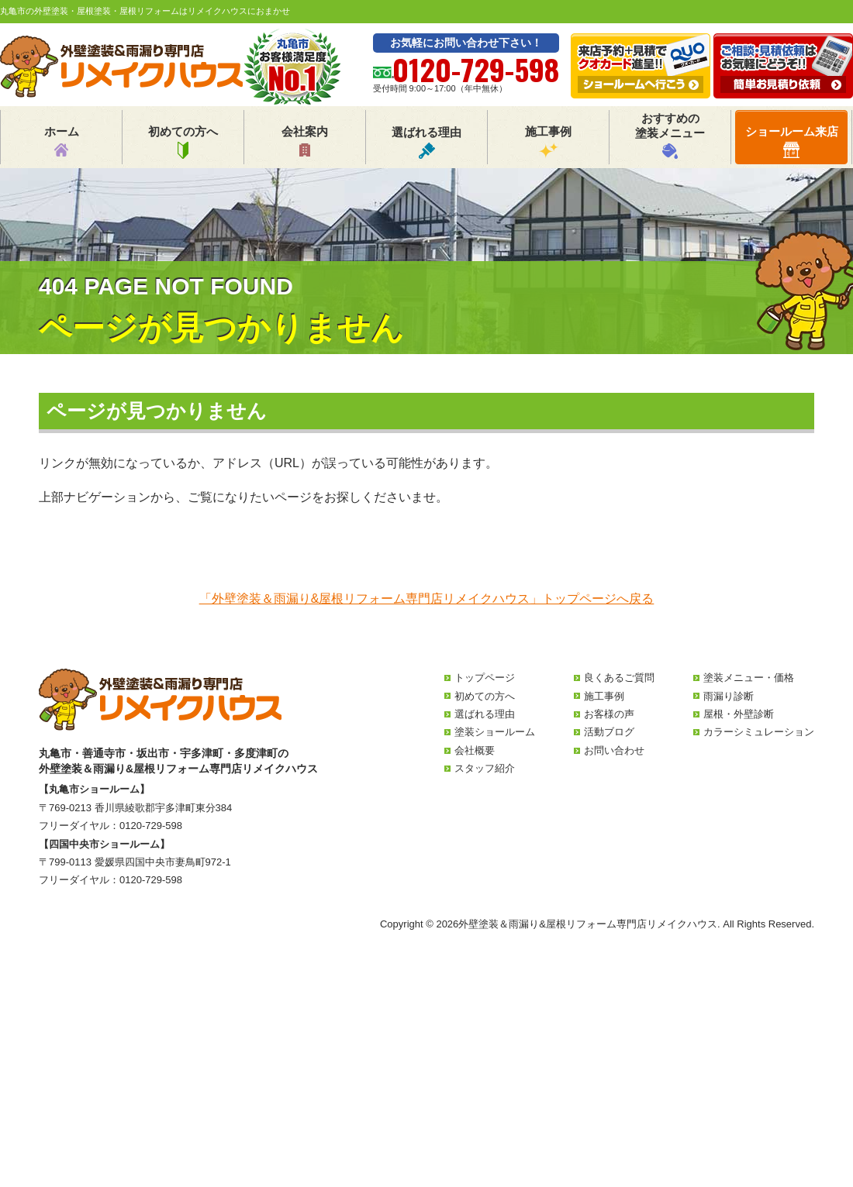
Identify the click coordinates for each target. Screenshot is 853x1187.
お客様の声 (609, 714)
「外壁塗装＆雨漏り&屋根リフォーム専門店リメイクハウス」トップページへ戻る (426, 598)
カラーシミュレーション (758, 732)
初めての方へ (183, 142)
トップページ (484, 677)
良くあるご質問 (619, 677)
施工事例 (548, 142)
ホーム (61, 142)
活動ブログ (609, 732)
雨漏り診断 (728, 696)
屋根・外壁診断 (738, 714)
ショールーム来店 (791, 141)
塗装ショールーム (494, 732)
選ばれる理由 (426, 142)
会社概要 (474, 750)
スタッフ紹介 (484, 768)
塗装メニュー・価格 (748, 677)
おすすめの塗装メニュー (670, 135)
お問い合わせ (614, 750)
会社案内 (304, 142)
